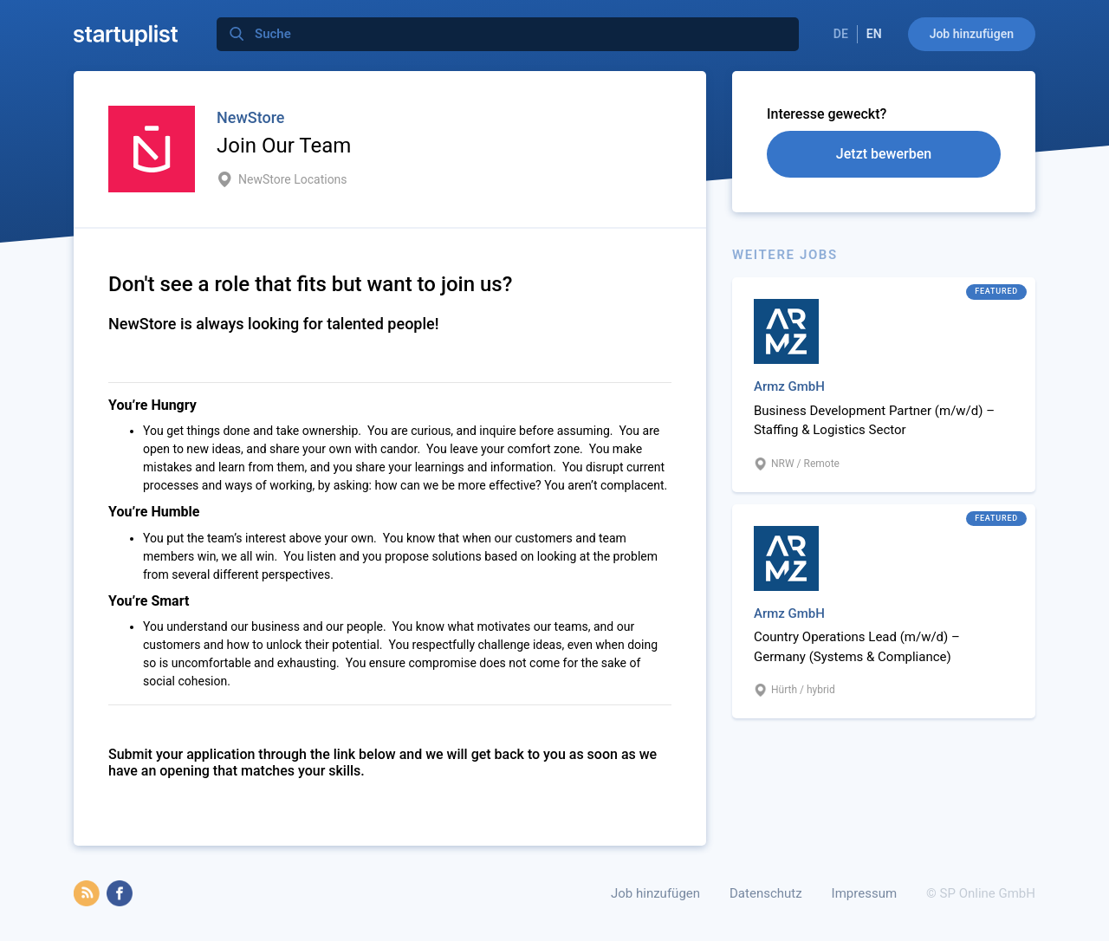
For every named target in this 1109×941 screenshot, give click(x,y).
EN (874, 34)
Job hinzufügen (972, 34)
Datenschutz (766, 893)
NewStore (251, 117)
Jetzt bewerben (883, 154)
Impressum (864, 893)
